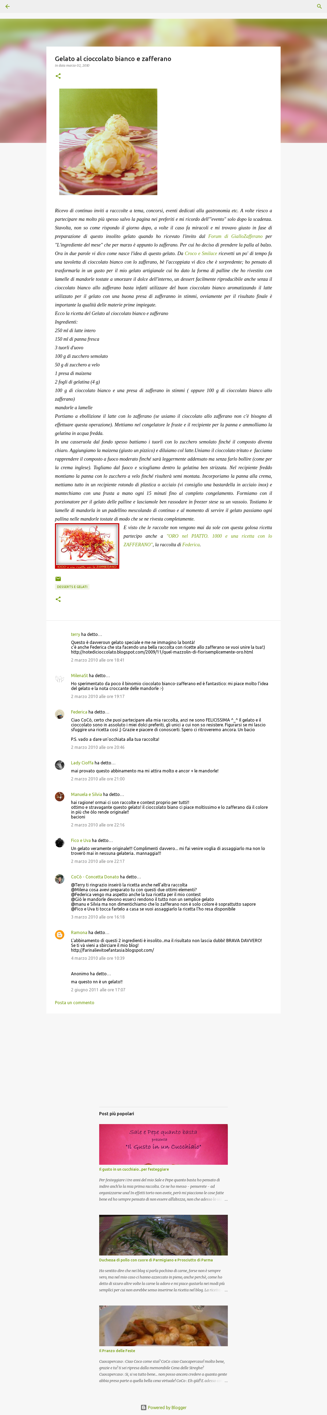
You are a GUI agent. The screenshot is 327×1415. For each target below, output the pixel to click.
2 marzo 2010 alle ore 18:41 (98, 660)
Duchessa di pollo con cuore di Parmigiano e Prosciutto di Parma (156, 1260)
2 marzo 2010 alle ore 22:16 (98, 824)
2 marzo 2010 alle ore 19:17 (98, 696)
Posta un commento (74, 1002)
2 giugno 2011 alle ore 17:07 (98, 989)
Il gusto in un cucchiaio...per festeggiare (134, 1169)
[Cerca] (22, 6)
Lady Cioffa (82, 762)
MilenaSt (79, 675)
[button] (58, 76)
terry (75, 634)
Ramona (79, 932)
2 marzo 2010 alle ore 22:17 (98, 861)
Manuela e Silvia (86, 794)
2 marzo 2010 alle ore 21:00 (98, 778)
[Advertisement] (163, 1065)
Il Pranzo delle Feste (117, 1351)
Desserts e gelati (72, 587)
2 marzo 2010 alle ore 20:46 (98, 747)
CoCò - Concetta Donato (95, 876)
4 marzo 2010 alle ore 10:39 (98, 958)
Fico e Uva (81, 840)
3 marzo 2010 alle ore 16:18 (98, 917)
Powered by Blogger (163, 1407)
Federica (191, 544)
